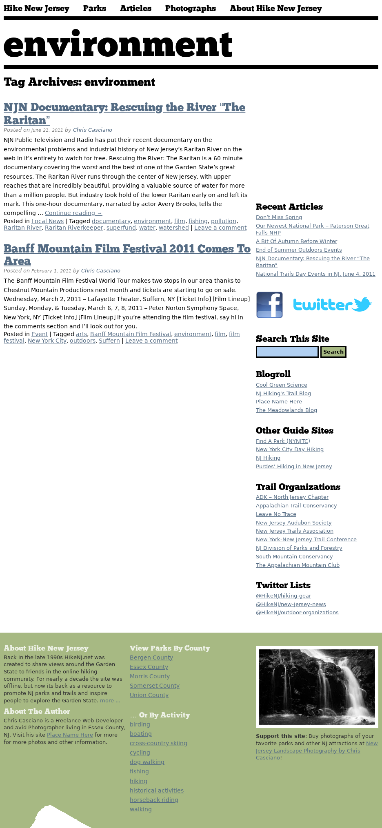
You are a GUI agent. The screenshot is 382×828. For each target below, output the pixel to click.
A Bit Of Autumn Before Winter (296, 241)
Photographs (190, 8)
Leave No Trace (276, 514)
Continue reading (73, 213)
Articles (135, 8)
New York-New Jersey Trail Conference (306, 539)
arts (81, 334)
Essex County (149, 667)
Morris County (150, 676)
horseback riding (154, 800)
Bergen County (151, 657)
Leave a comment (220, 227)
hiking (138, 781)
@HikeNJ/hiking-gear (283, 596)
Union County (149, 695)
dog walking (147, 762)
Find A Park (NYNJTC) (283, 441)
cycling (140, 752)
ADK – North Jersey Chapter (292, 497)
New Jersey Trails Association (294, 531)
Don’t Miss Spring (279, 217)
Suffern (109, 340)
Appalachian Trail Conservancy (296, 506)
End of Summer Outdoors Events (299, 250)
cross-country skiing (158, 743)
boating (141, 734)
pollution (223, 221)
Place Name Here (279, 402)
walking (141, 809)
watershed (174, 227)
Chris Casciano (92, 130)
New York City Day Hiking (290, 449)
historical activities (157, 790)
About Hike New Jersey (276, 8)
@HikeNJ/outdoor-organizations (297, 612)
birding (140, 724)
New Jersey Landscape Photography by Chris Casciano (317, 750)
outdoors (83, 340)
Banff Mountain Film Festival (130, 334)
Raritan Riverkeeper (74, 227)
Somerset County (155, 685)
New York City (47, 340)
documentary (111, 221)
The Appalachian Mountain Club (298, 565)
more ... (110, 700)
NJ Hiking (268, 458)
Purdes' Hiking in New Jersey (294, 466)
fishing (198, 221)
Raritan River (23, 227)
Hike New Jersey (36, 8)
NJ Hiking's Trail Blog (283, 393)
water (147, 227)
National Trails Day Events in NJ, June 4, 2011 (315, 274)
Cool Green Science (281, 385)
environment (152, 221)
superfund (121, 227)
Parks (94, 8)
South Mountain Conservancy (294, 556)
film (179, 221)
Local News (47, 221)
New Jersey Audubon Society (294, 523)
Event (39, 334)
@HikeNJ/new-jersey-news (291, 604)
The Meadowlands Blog (286, 410)
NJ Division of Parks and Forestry (299, 548)
